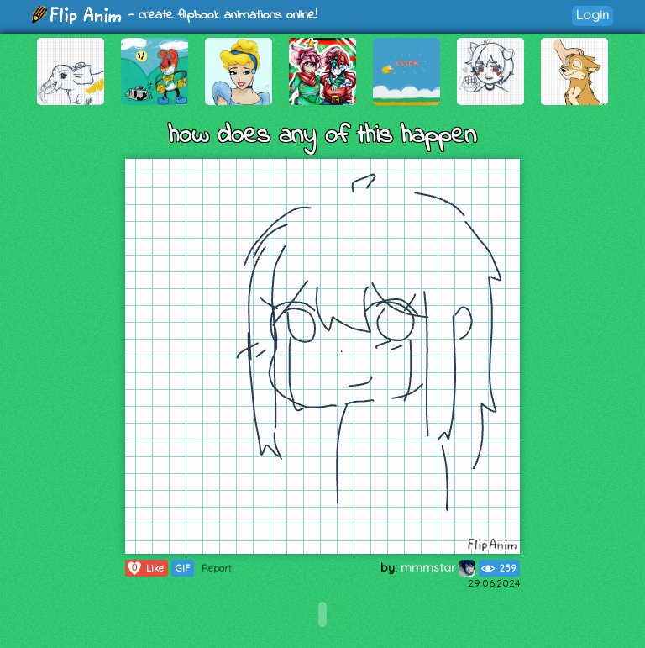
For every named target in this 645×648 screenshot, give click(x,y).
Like (145, 568)
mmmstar (438, 567)
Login (592, 15)
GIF (183, 568)
